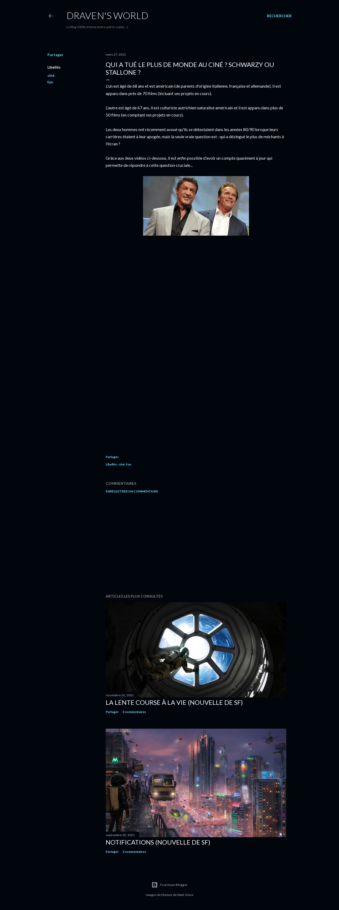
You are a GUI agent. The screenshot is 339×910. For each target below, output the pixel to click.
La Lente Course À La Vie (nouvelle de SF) (174, 702)
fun (50, 82)
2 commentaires (134, 852)
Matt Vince (185, 895)
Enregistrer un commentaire (132, 491)
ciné (51, 75)
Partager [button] (55, 54)
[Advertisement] (196, 543)
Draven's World (107, 15)
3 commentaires (134, 712)
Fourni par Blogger (169, 885)
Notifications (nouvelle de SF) (158, 842)
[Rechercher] (279, 16)
